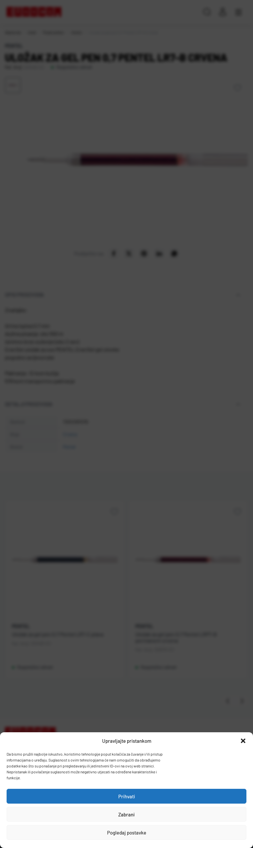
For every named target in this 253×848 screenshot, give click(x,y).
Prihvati (126, 796)
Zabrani (126, 814)
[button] (243, 741)
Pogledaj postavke (126, 833)
